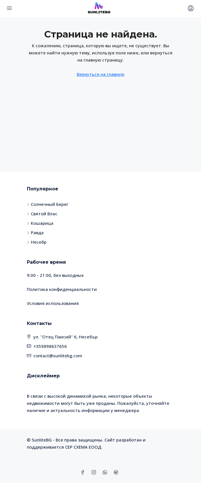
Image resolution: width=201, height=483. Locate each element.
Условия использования (53, 303)
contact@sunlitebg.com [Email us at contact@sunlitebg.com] (57, 355)
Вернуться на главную (100, 74)
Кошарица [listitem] (40, 223)
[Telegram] (117, 472)
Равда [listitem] (35, 232)
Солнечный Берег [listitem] (47, 204)
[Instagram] (95, 472)
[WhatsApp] (106, 472)
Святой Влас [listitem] (42, 213)
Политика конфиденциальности (62, 289)
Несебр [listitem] (37, 242)
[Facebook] (84, 472)
